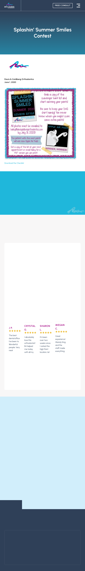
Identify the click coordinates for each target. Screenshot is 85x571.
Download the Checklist (14, 163)
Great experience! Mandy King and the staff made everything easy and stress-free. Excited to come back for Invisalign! (60, 330)
